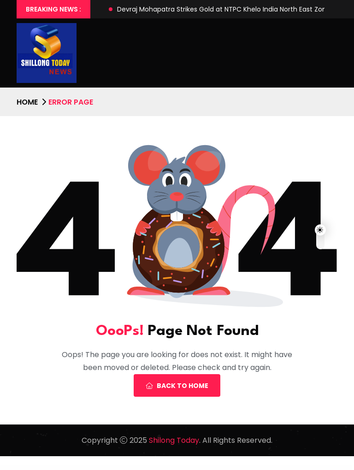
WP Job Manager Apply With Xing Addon (263, 468)
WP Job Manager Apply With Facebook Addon (242, 468)
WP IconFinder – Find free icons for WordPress (159, 468)
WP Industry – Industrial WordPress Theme (181, 468)
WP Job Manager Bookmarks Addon (282, 468)
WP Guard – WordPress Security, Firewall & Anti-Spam (135, 468)
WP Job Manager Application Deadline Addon (202, 468)
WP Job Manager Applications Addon (222, 468)
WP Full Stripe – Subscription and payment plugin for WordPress (90, 468)
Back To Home (177, 385)
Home (27, 102)
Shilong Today (174, 440)
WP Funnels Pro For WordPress (113, 468)
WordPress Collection (69, 468)
